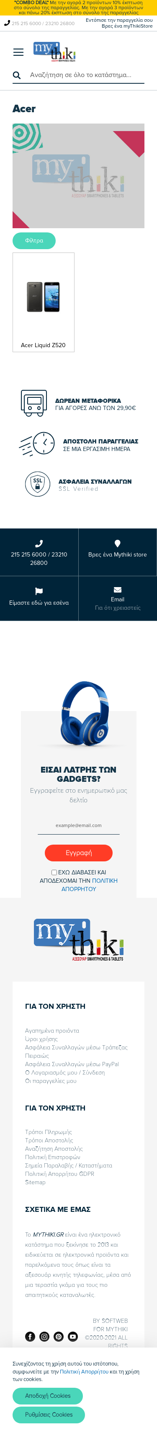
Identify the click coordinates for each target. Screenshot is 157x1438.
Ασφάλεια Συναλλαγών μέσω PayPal (72, 1064)
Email (117, 599)
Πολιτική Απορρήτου (84, 1371)
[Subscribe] (79, 853)
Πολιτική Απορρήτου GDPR (59, 1174)
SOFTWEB (115, 1321)
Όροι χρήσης (41, 1039)
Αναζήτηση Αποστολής (54, 1148)
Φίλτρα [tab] (34, 240)
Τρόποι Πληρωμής (48, 1132)
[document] (78, 1392)
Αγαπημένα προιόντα (52, 1030)
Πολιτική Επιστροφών (52, 1157)
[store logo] (54, 52)
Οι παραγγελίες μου (51, 1081)
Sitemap (35, 1182)
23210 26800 (60, 24)
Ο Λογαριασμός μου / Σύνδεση (65, 1072)
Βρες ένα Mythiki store (117, 554)
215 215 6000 (26, 24)
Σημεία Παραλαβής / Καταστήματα (68, 1165)
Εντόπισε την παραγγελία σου (119, 20)
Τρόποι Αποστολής (49, 1140)
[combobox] (78, 75)
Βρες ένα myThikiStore (127, 26)
